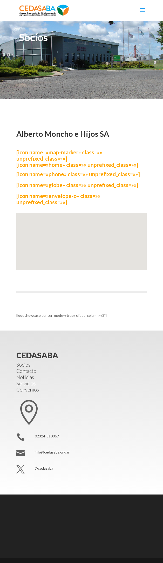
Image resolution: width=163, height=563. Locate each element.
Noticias (25, 377)
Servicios (26, 383)
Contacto (26, 371)
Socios (23, 365)
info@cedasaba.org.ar (52, 452)
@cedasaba (44, 468)
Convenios (27, 390)
